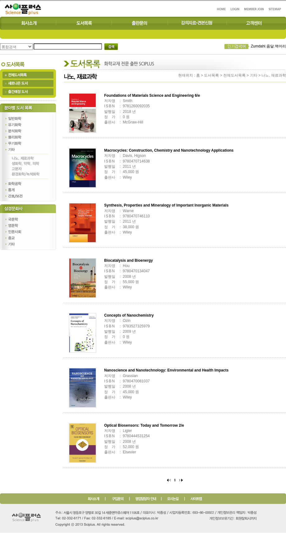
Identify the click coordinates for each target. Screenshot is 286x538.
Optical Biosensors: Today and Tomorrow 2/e (144, 425)
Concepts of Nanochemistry (129, 315)
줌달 (270, 46)
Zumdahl (258, 46)
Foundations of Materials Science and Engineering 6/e (152, 95)
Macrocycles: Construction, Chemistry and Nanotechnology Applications (168, 150)
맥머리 (280, 46)
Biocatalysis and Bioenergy (128, 260)
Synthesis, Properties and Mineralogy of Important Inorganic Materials (166, 205)
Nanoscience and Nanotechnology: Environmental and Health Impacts (166, 370)
